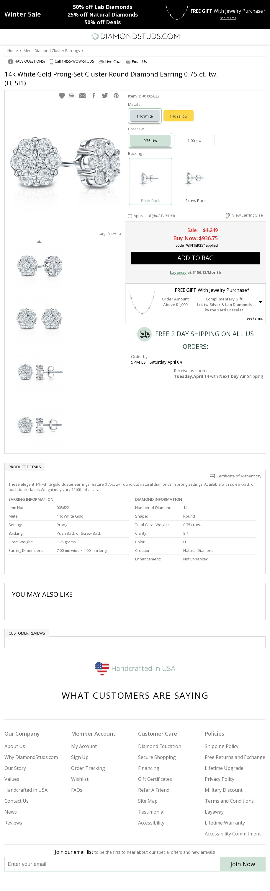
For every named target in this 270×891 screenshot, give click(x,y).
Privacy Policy (219, 779)
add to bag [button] (195, 258)
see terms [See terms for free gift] (228, 18)
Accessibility (151, 823)
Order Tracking (88, 768)
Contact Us (16, 801)
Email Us (136, 61)
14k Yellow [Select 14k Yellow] (178, 116)
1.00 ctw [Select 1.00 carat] (194, 140)
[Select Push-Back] (150, 179)
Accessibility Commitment (233, 833)
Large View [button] (110, 233)
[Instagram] (105, 881)
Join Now (242, 864)
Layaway (214, 812)
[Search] (19, 36)
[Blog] (164, 881)
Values (11, 779)
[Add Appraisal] (130, 216)
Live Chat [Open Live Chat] (110, 61)
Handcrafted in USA (135, 668)
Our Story (15, 768)
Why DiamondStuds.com (31, 757)
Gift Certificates (155, 779)
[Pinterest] (148, 881)
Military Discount (224, 790)
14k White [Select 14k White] (145, 116)
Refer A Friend (153, 790)
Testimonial (151, 812)
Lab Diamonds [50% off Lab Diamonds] (102, 6)
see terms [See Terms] (255, 318)
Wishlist (80, 779)
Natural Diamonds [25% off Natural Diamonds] (103, 14)
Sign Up (80, 757)
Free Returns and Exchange (235, 757)
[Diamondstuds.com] (135, 37)
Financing (148, 768)
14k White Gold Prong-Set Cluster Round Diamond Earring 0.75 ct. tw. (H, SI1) (111, 78)
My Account (84, 746)
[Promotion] (22, 13)
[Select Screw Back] (195, 179)
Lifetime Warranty (225, 823)
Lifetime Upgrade (224, 768)
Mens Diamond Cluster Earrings (52, 50)
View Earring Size (244, 215)
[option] (39, 266)
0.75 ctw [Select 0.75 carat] (150, 140)
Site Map (148, 801)
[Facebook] (135, 881)
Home (12, 50)
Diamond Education (159, 746)
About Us (14, 746)
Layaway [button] (178, 272)
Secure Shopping (157, 757)
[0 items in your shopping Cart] (262, 36)
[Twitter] (121, 881)
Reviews (13, 823)
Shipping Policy (221, 746)
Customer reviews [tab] (27, 633)
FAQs (76, 790)
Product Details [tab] (25, 466)
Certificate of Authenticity (235, 476)
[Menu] (7, 36)
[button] (62, 95)
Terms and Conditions (229, 801)
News (10, 812)
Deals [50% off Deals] (102, 22)
